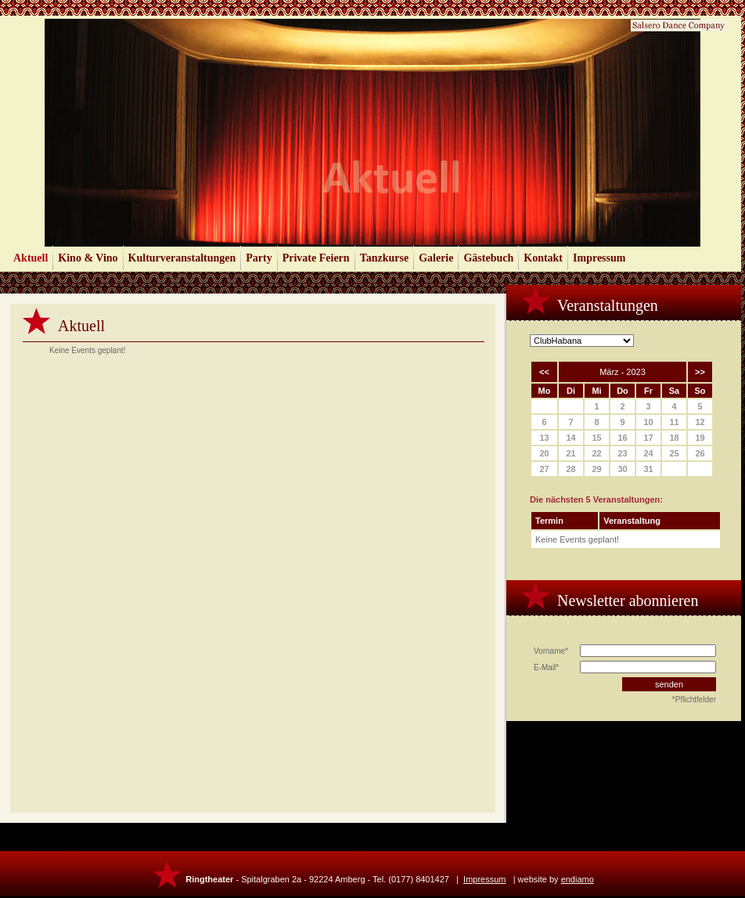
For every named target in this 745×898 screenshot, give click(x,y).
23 (622, 453)
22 (596, 453)
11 (673, 422)
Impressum (599, 258)
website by (556, 879)
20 (544, 453)
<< (544, 372)
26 (699, 453)
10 (648, 422)
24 (648, 453)
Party (259, 258)
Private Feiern (316, 258)
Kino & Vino (87, 258)
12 (699, 422)
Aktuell (30, 258)
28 (570, 469)
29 (596, 469)
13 (544, 437)
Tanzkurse (384, 258)
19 (699, 437)
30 (622, 469)
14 (570, 437)
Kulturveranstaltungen (182, 258)
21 (570, 453)
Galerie (436, 258)
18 (673, 437)
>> (700, 372)
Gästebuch (488, 258)
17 (648, 437)
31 (648, 469)
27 (544, 469)
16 (622, 437)
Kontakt (543, 258)
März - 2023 (622, 372)
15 (596, 437)
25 (673, 453)
